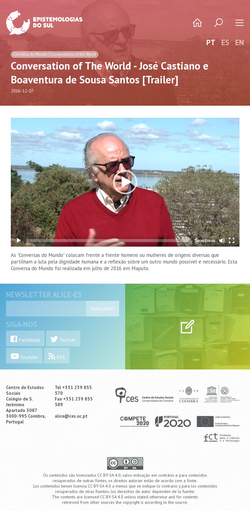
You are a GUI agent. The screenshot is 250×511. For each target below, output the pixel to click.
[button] (125, 182)
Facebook (25, 339)
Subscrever (103, 308)
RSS (56, 356)
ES (225, 42)
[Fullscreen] (232, 241)
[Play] (19, 241)
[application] (125, 182)
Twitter (63, 339)
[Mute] (222, 241)
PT (210, 42)
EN (239, 42)
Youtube (24, 356)
